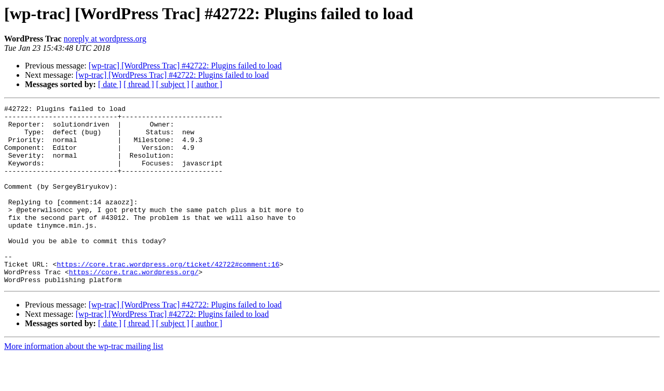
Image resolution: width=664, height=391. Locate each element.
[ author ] (207, 84)
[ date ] (109, 84)
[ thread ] (138, 84)
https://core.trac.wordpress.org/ (134, 306)
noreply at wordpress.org (105, 38)
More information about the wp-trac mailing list (83, 382)
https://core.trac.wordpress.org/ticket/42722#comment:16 (168, 296)
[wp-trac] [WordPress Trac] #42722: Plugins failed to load (185, 65)
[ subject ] (172, 84)
